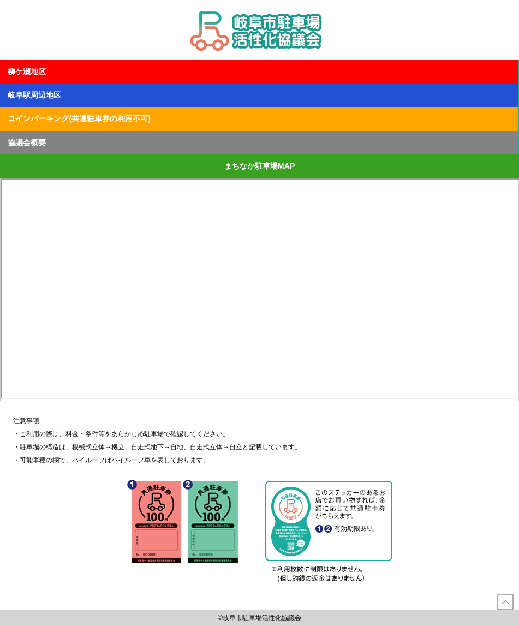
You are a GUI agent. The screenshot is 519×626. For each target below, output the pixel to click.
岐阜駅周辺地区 (34, 95)
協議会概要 (27, 142)
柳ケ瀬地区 (27, 71)
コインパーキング (79, 118)
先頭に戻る (505, 602)
